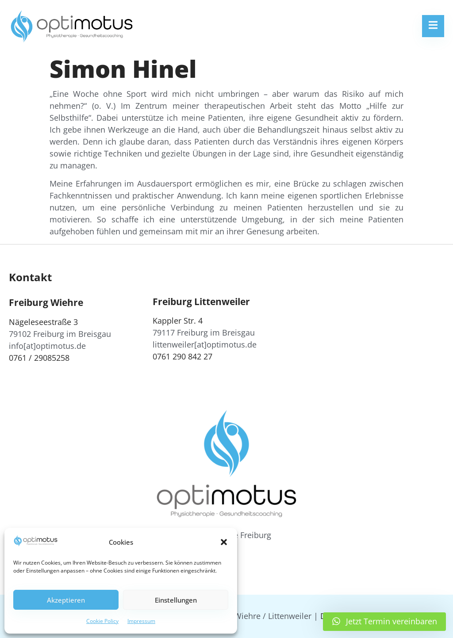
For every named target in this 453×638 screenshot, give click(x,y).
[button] (223, 542)
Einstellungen (176, 600)
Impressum (141, 621)
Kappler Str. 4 (178, 320)
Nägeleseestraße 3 (43, 322)
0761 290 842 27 (182, 356)
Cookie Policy (102, 621)
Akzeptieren (66, 600)
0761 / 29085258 (39, 357)
